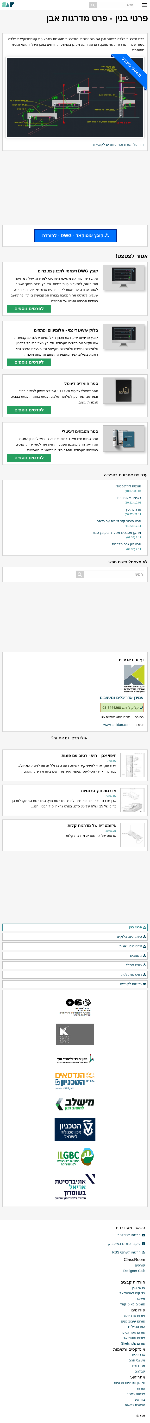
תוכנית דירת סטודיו (128, 486)
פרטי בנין (137, 927)
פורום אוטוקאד (134, 1338)
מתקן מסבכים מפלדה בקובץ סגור (116, 533)
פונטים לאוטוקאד (132, 1304)
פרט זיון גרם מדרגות (126, 544)
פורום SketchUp (133, 1343)
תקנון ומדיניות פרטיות (129, 1383)
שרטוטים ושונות (132, 946)
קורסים (140, 1265)
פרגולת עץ (133, 509)
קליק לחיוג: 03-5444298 (122, 707)
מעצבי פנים (137, 1360)
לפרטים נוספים (29, 308)
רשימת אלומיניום (129, 498)
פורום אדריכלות (134, 1316)
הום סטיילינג (136, 1327)
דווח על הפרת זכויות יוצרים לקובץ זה (118, 144)
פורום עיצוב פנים (133, 1321)
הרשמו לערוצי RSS (128, 1252)
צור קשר (139, 1399)
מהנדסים (138, 1366)
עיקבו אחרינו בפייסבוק (126, 1243)
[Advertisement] (75, 187)
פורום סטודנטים (133, 1332)
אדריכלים (138, 1355)
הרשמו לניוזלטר (131, 1235)
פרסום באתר (136, 1394)
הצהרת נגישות (135, 1405)
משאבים (138, 955)
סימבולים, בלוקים (131, 936)
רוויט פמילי (136, 965)
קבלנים (140, 1371)
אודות (141, 1388)
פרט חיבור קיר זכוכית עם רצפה (119, 521)
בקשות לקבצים (133, 984)
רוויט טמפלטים (133, 974)
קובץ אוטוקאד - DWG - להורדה (75, 235)
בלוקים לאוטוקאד (132, 1293)
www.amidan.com (117, 725)
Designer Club (134, 1271)
